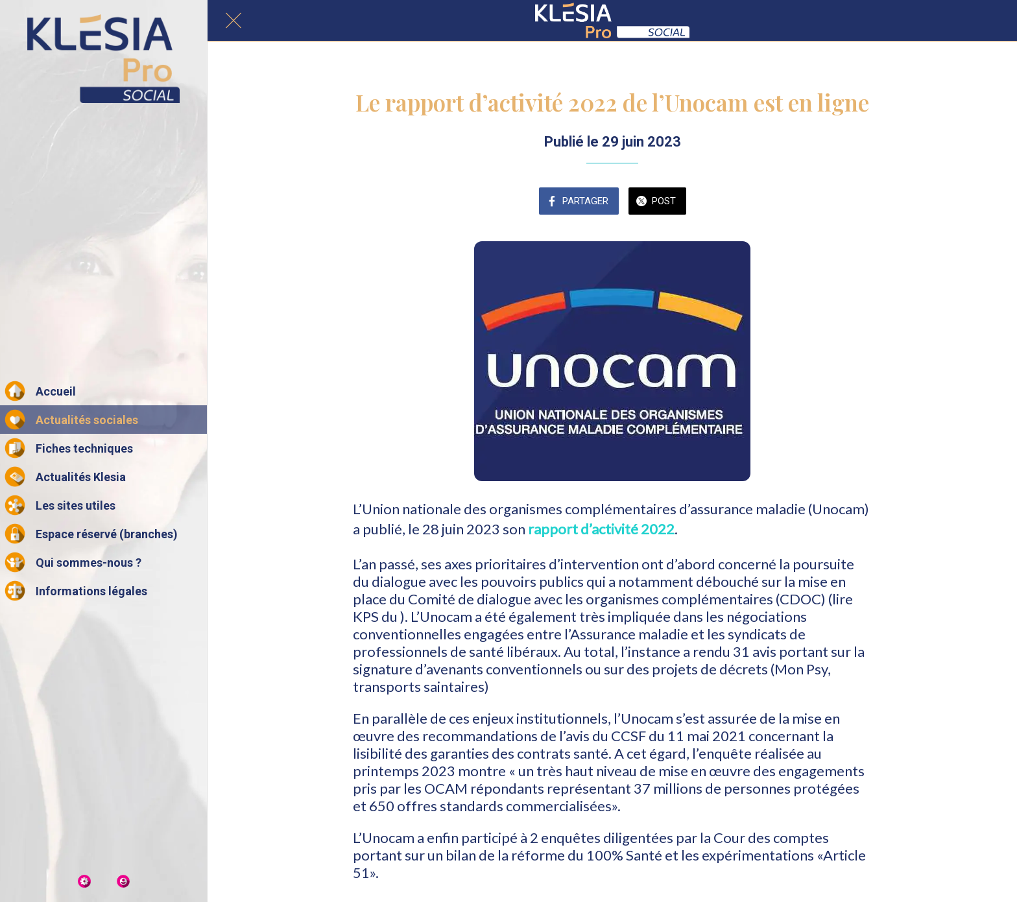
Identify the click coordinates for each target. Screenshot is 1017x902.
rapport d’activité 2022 (601, 529)
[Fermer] (233, 21)
